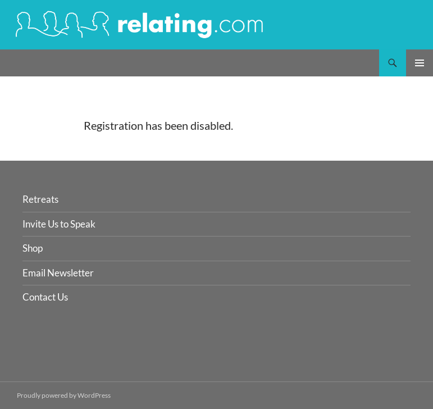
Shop (32, 248)
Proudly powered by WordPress (64, 395)
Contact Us (45, 297)
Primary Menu (419, 62)
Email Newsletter (58, 273)
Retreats (40, 199)
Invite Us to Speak (58, 224)
